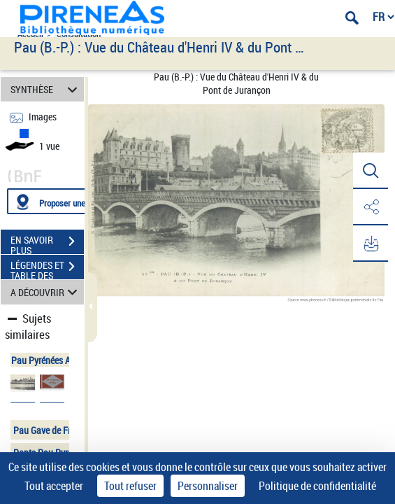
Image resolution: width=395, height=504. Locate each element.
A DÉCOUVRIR (46, 292)
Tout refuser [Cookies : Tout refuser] (130, 485)
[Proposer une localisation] (73, 201)
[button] (370, 171)
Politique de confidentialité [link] (317, 485)
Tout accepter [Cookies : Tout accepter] (53, 485)
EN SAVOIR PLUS (47, 243)
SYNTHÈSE (46, 89)
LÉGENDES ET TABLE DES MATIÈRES (47, 268)
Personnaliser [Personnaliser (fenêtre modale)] (208, 485)
